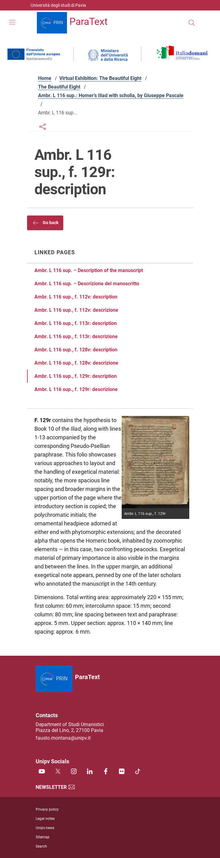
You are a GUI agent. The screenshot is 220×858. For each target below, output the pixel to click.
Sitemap (42, 837)
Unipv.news (45, 828)
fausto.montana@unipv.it (63, 738)
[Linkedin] (90, 771)
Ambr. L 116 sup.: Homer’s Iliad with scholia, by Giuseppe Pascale (110, 95)
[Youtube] (42, 771)
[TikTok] (138, 771)
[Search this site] (191, 22)
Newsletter (55, 787)
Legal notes (45, 818)
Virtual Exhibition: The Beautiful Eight (100, 78)
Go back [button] (45, 223)
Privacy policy (47, 809)
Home (44, 78)
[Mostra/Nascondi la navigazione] (12, 22)
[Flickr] (122, 771)
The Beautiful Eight (59, 87)
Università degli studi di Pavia (58, 5)
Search (41, 846)
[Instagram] (74, 771)
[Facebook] (106, 771)
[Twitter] (58, 771)
